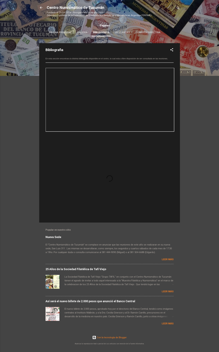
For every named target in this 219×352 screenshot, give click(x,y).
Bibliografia (101, 32)
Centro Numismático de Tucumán (75, 7)
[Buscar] (178, 8)
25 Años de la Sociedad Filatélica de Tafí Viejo (76, 269)
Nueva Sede (53, 237)
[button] (172, 50)
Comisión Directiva (148, 32)
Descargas (122, 32)
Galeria (82, 32)
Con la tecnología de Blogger (109, 337)
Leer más (168, 259)
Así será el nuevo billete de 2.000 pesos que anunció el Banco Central (90, 301)
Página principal (60, 32)
